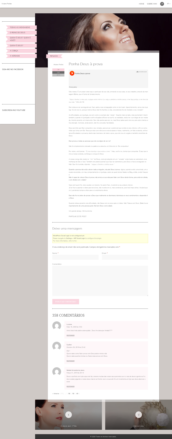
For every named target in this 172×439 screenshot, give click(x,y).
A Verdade (15, 56)
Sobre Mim (152, 4)
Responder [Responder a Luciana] (70, 335)
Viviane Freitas (7, 4)
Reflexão (54, 56)
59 (73, 393)
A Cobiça (14, 51)
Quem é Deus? (16, 45)
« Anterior (55, 393)
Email (104, 253)
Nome (54, 253)
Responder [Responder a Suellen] (70, 361)
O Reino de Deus (17, 32)
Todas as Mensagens (20, 27)
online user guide (84, 241)
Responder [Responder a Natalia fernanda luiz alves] (70, 386)
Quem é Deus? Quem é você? (20, 39)
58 (69, 393)
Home (141, 4)
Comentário (56, 264)
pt (168, 4)
